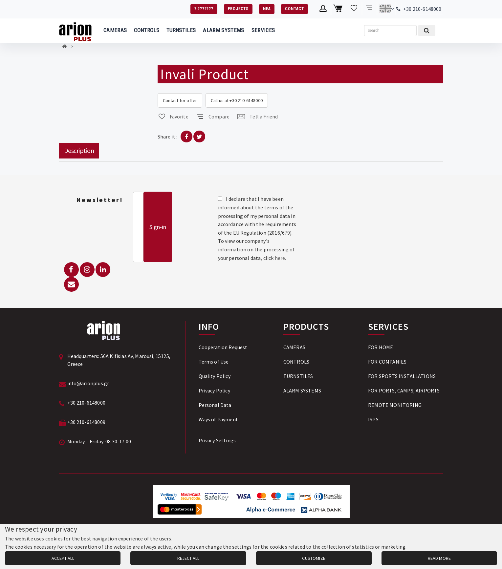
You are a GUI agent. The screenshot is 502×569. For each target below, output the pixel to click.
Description (79, 150)
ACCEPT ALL (63, 558)
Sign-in (157, 227)
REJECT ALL (188, 558)
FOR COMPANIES (387, 361)
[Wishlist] (354, 8)
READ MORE (439, 558)
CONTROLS (146, 30)
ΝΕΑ (267, 8)
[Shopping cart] (338, 8)
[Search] (390, 30)
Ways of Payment (218, 419)
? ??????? (203, 8)
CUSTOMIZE (313, 558)
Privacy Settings (217, 440)
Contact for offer (180, 100)
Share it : (168, 136)
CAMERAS (115, 30)
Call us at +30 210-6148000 (237, 100)
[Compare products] (369, 8)
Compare (212, 116)
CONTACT (294, 8)
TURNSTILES (181, 30)
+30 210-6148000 (422, 9)
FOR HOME (380, 347)
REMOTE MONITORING (395, 405)
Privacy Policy (214, 390)
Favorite (173, 116)
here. (280, 258)
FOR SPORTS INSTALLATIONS (402, 376)
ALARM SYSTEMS (223, 30)
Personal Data (215, 405)
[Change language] (387, 8)
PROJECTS (238, 8)
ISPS (373, 419)
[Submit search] (426, 30)
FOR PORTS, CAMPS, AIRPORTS (404, 390)
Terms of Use (214, 361)
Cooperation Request (223, 347)
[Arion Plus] (75, 30)
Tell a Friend (257, 116)
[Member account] (323, 8)
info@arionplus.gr (88, 383)
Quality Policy (214, 376)
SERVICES (263, 30)
